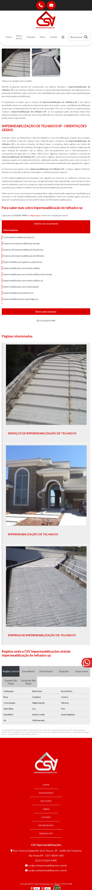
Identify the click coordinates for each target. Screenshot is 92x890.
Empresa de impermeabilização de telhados (23, 255)
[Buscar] (86, 37)
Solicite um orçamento (46, 223)
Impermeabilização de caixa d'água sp (20, 299)
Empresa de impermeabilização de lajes (21, 243)
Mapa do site (46, 833)
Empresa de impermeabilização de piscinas (23, 249)
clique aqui (35, 215)
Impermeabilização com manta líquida (21, 286)
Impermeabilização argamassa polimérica (22, 262)
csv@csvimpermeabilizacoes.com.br (46, 865)
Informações (46, 825)
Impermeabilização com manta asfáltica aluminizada (27, 274)
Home (9, 37)
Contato (53, 37)
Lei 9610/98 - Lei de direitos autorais (23, 734)
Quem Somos (19, 37)
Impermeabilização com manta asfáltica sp (23, 280)
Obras (42, 37)
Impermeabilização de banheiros (18, 293)
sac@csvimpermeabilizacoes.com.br (46, 870)
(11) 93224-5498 (46, 320)
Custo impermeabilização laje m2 (18, 237)
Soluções (31, 37)
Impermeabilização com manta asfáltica (21, 268)
